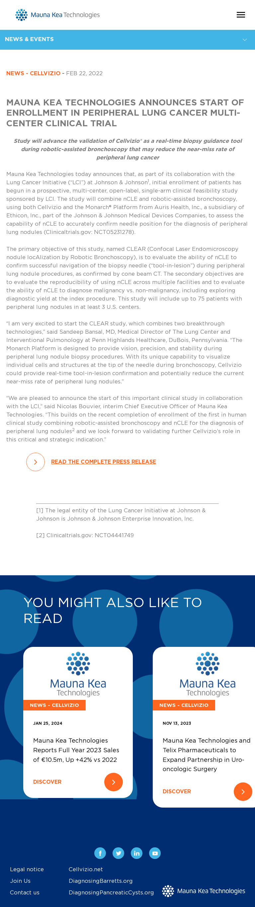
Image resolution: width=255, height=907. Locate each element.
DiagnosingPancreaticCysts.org (111, 892)
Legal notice (27, 869)
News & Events (29, 39)
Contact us (25, 892)
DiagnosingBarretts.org (101, 881)
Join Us (20, 881)
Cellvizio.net (86, 869)
